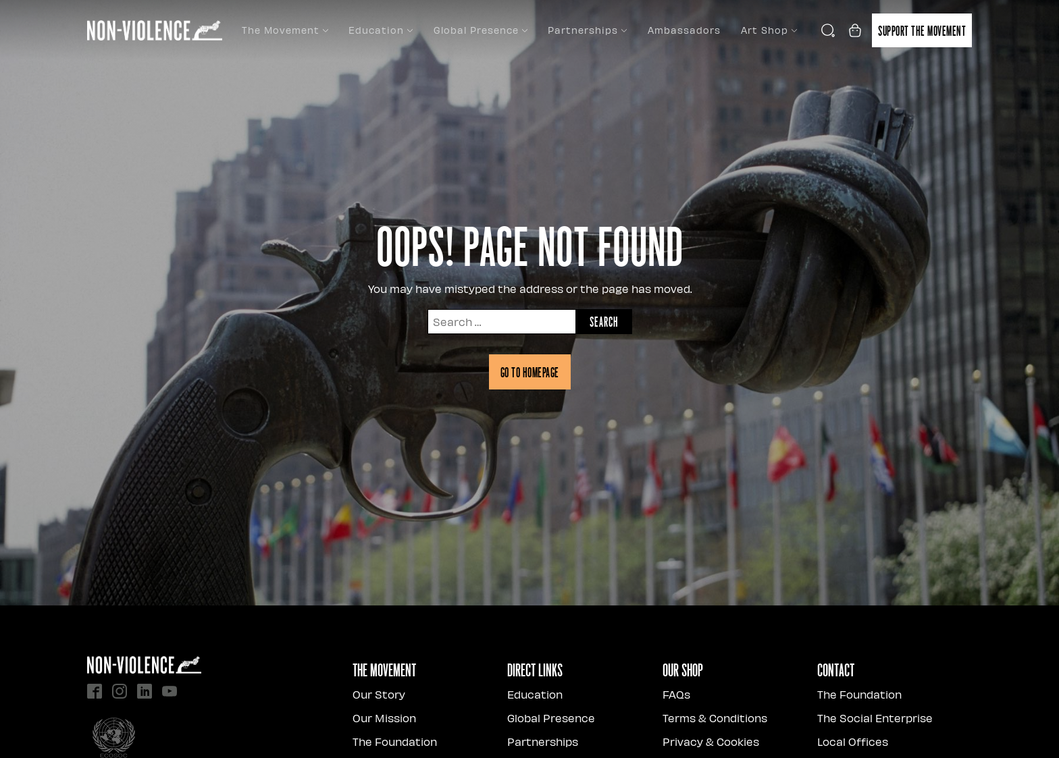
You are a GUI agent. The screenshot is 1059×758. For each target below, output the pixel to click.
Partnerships (587, 30)
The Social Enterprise (875, 717)
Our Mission (384, 717)
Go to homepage (529, 372)
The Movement (285, 30)
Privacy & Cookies (711, 741)
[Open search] (828, 30)
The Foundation (395, 741)
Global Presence (480, 30)
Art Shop (769, 30)
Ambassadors (684, 30)
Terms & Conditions (715, 717)
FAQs (676, 694)
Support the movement (922, 30)
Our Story (379, 694)
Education (380, 30)
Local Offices (852, 741)
